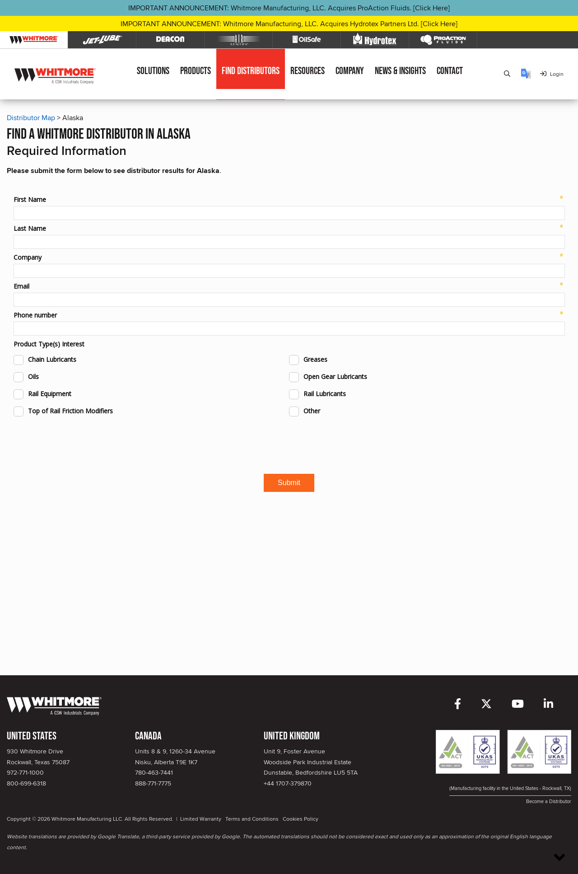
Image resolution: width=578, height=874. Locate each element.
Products (195, 71)
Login (552, 74)
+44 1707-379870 (288, 783)
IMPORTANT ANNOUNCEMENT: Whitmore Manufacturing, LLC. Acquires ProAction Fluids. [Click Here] (289, 8)
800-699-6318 (26, 783)
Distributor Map (31, 117)
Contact (450, 71)
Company (350, 71)
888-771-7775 (153, 783)
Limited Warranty (200, 819)
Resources (307, 71)
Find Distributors (251, 71)
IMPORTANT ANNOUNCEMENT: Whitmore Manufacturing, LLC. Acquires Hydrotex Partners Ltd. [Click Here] (289, 24)
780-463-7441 (154, 772)
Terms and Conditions (252, 819)
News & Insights (400, 71)
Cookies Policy (300, 819)
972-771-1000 (25, 772)
